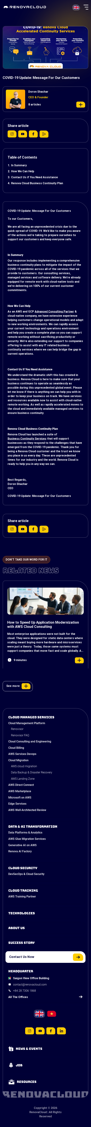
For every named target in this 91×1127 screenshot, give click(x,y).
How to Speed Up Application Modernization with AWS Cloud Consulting (43, 624)
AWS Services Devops (22, 754)
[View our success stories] (45, 943)
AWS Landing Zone (23, 778)
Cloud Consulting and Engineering (29, 741)
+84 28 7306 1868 (24, 990)
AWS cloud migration (24, 766)
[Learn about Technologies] (45, 913)
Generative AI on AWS (22, 845)
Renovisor (17, 729)
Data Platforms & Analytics (25, 832)
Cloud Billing (16, 747)
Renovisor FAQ (20, 735)
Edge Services (17, 803)
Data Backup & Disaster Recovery (31, 772)
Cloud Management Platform (26, 723)
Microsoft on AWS (19, 797)
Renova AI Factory (20, 851)
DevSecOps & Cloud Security (26, 874)
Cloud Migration (18, 760)
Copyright (40, 1108)
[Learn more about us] (45, 928)
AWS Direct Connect (21, 785)
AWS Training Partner (22, 896)
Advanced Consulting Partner (54, 311)
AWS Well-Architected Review (27, 810)
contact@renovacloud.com (30, 984)
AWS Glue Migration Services (27, 839)
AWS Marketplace (19, 791)
